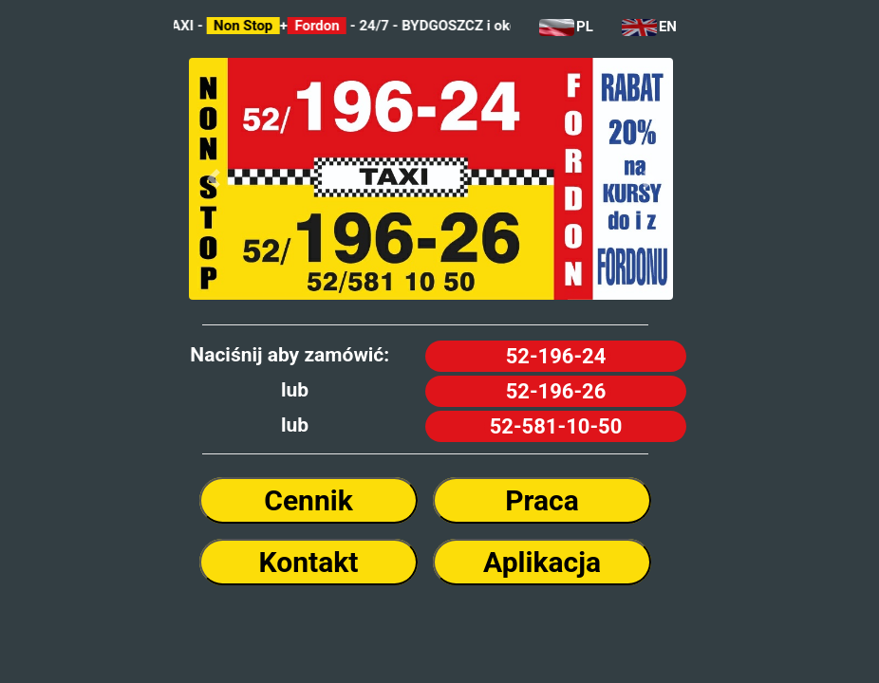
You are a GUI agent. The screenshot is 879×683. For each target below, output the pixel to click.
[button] (213, 179)
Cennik (308, 500)
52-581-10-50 (556, 426)
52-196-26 (556, 391)
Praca (542, 500)
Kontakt (309, 562)
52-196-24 (556, 356)
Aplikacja (542, 562)
